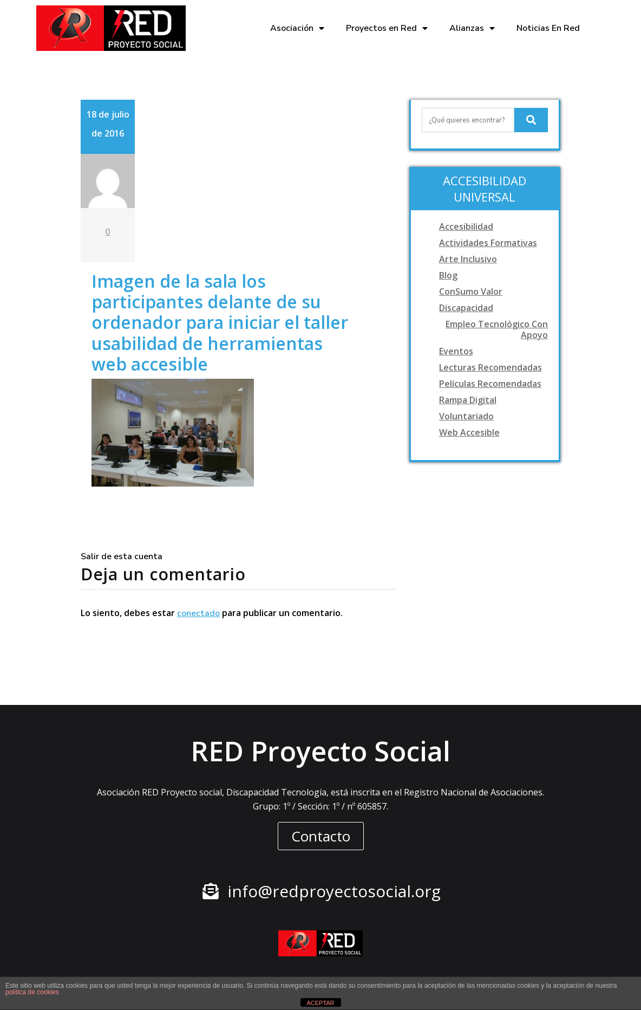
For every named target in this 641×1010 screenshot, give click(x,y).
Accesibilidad (466, 226)
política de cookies (32, 992)
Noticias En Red (548, 28)
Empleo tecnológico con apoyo (497, 329)
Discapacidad (466, 307)
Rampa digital (467, 399)
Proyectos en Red (387, 28)
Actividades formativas (488, 242)
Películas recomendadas (490, 383)
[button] (321, 836)
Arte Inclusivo (468, 259)
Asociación (297, 28)
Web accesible (469, 432)
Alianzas (472, 28)
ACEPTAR (320, 1003)
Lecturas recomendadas (490, 367)
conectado (198, 613)
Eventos (456, 351)
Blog (448, 275)
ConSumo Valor (470, 291)
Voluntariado (466, 416)
